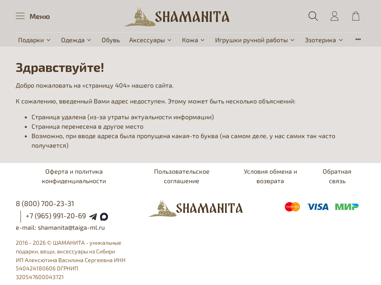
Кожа (194, 39)
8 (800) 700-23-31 (45, 203)
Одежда (76, 39)
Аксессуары (151, 39)
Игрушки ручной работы (255, 39)
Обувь (111, 39)
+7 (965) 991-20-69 (56, 215)
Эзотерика (324, 39)
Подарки (34, 39)
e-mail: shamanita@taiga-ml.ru (60, 227)
